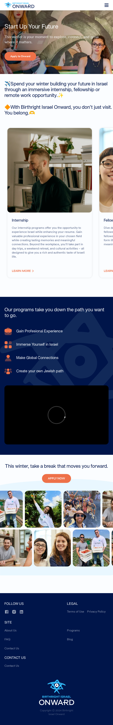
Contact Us (11, 648)
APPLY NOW (56, 478)
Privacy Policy (96, 611)
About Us (10, 630)
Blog (70, 639)
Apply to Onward (20, 56)
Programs (73, 630)
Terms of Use (75, 611)
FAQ (7, 639)
